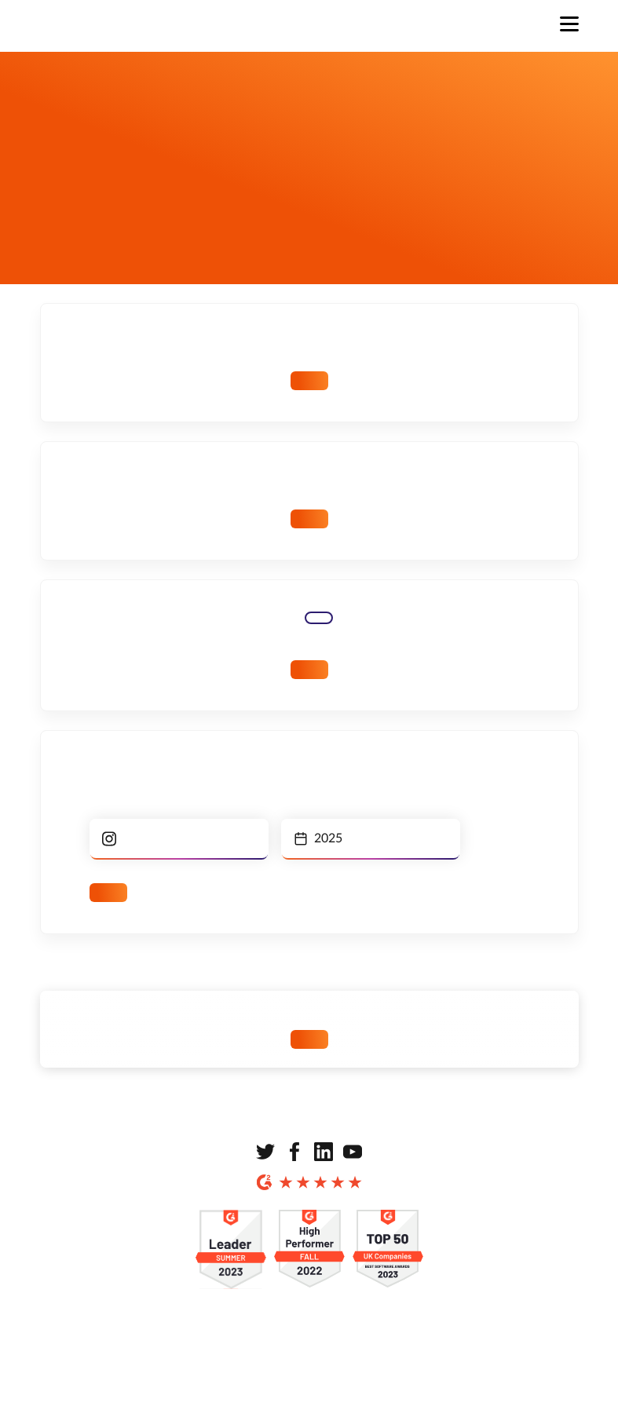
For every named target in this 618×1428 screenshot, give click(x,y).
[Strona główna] (103, 26)
